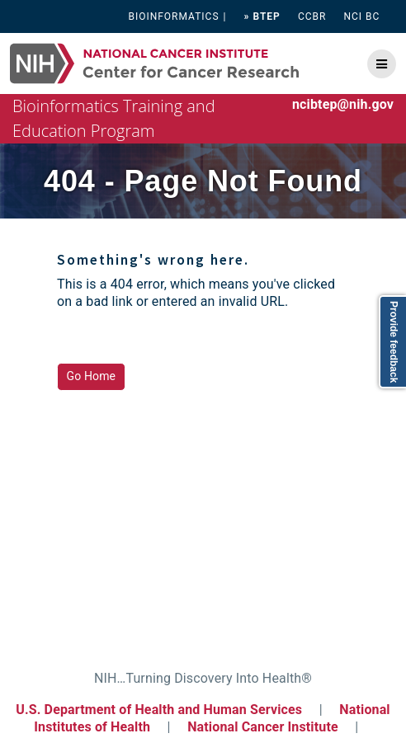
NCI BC (362, 16)
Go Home (91, 376)
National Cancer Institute (262, 727)
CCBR (312, 16)
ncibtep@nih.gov (343, 104)
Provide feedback (393, 342)
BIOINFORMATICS (173, 16)
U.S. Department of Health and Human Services (159, 709)
